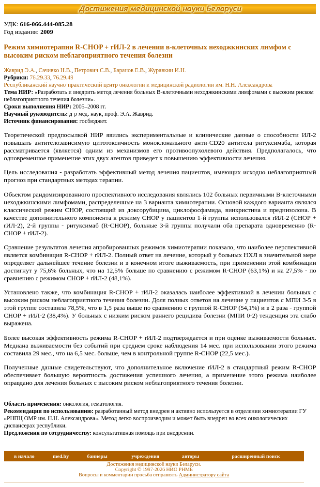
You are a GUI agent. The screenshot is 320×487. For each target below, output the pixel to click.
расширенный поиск (256, 456)
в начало (24, 456)
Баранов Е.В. (129, 70)
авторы (190, 456)
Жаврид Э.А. (20, 70)
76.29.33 (40, 77)
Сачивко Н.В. (55, 70)
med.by (61, 456)
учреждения (145, 456)
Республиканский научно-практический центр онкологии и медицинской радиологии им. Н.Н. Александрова (138, 84)
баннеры (97, 456)
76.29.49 (63, 77)
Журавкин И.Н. (167, 70)
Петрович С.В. (92, 70)
